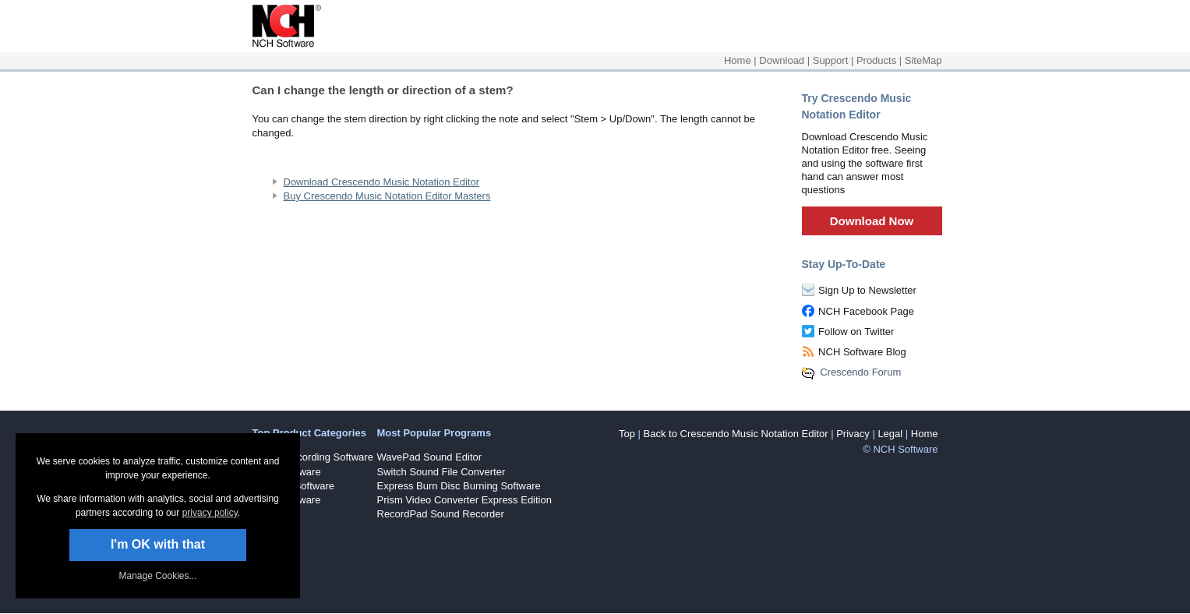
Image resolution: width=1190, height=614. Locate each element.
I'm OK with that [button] (158, 544)
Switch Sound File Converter (441, 472)
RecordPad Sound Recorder (440, 514)
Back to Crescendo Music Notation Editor (736, 433)
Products (876, 60)
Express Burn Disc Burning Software (459, 486)
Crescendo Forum (860, 372)
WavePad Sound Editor (429, 457)
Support (831, 60)
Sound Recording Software (312, 457)
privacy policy (210, 512)
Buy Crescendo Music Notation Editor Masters (387, 196)
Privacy (853, 433)
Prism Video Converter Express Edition (464, 500)
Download (781, 60)
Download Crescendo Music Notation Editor (381, 182)
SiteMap (923, 60)
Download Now (872, 221)
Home (737, 60)
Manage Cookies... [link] (157, 575)
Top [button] (627, 433)
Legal (889, 433)
